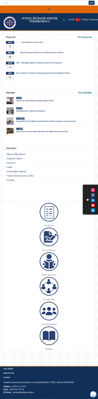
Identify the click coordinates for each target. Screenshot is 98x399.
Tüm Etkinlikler (85, 92)
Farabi (9, 167)
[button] (88, 200)
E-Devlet (10, 180)
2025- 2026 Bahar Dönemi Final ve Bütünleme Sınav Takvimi (39, 52)
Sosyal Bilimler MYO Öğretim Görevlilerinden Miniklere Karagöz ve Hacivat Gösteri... (46, 121)
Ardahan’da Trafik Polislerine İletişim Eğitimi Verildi (34, 101)
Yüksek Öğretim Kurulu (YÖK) (20, 176)
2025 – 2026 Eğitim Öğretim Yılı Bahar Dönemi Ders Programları (39, 63)
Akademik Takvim (14, 158)
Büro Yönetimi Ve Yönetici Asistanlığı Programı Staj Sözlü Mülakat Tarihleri (43, 73)
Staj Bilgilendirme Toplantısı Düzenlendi (30, 111)
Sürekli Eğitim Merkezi (17, 171)
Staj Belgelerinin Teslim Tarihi (29, 42)
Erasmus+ (11, 163)
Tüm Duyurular (84, 37)
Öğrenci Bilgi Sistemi (16, 154)
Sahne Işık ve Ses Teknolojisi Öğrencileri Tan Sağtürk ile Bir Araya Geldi (42, 131)
